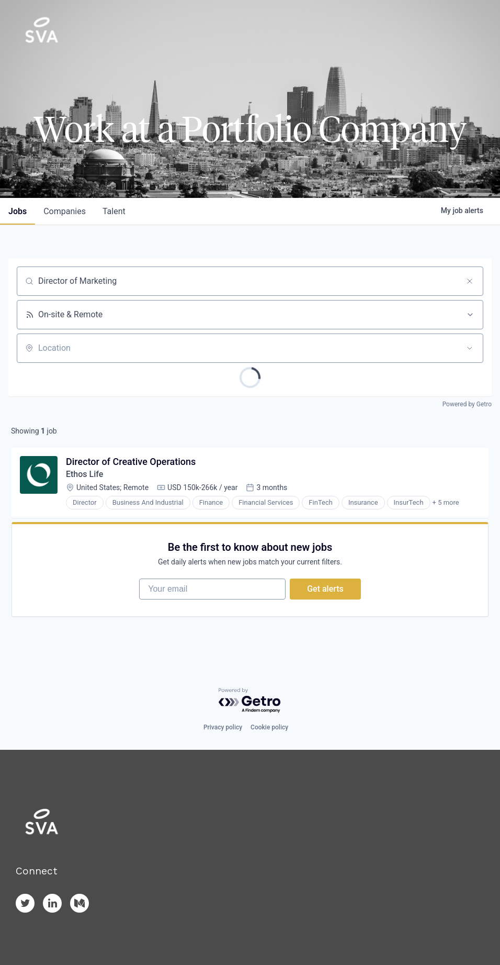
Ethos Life (84, 474)
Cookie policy (269, 727)
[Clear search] (469, 281)
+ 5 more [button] (446, 502)
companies (64, 211)
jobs (17, 211)
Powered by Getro (467, 404)
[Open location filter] (469, 348)
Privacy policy (222, 727)
